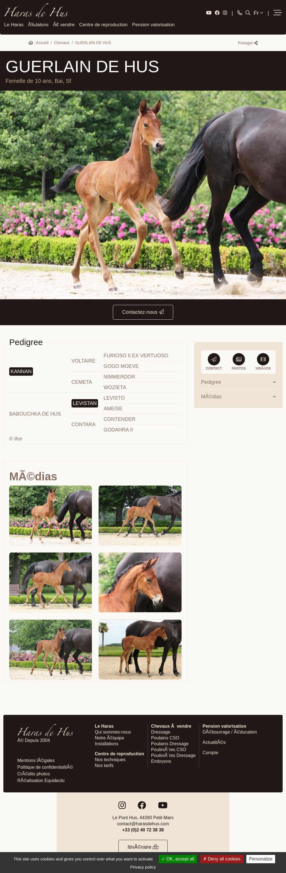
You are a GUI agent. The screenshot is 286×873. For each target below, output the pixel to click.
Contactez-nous (143, 311)
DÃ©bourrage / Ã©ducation (229, 731)
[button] (277, 12)
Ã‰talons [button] (38, 23)
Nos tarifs (104, 764)
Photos (239, 360)
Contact (214, 360)
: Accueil (38, 42)
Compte (210, 751)
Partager (248, 42)
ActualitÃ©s (214, 741)
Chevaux (62, 42)
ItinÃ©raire (143, 846)
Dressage (160, 731)
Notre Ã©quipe (109, 736)
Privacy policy (143, 867)
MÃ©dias (238, 395)
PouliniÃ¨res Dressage (173, 754)
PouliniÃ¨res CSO (168, 748)
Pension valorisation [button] (153, 23)
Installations (106, 742)
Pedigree (238, 381)
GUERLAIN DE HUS (93, 42)
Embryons (161, 760)
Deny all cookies (221, 859)
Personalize (261, 859)
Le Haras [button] (13, 23)
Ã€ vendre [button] (64, 23)
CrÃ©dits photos (33, 772)
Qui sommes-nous (113, 731)
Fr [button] (258, 12)
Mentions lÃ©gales (36, 759)
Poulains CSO (165, 736)
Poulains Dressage (170, 742)
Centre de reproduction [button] (103, 23)
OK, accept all (177, 859)
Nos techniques (110, 758)
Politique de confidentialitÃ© (45, 766)
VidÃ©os (263, 360)
